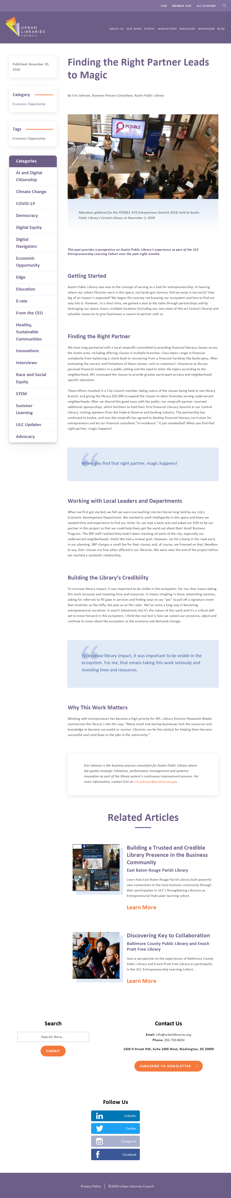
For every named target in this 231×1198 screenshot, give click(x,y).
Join (164, 6)
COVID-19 (25, 203)
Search (224, 6)
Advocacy (25, 436)
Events (149, 28)
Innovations (167, 28)
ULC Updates (28, 424)
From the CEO (29, 313)
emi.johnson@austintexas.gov (155, 781)
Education (25, 289)
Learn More (141, 907)
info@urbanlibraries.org (173, 1034)
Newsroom (206, 28)
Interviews (26, 363)
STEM (21, 394)
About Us (117, 28)
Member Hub (181, 6)
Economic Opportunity (29, 104)
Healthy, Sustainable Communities (29, 332)
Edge (20, 277)
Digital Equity (29, 227)
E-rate (22, 301)
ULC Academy (206, 6)
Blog (221, 28)
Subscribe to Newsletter (168, 1066)
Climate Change (31, 192)
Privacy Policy (91, 1186)
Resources (188, 28)
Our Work (134, 28)
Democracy (27, 215)
